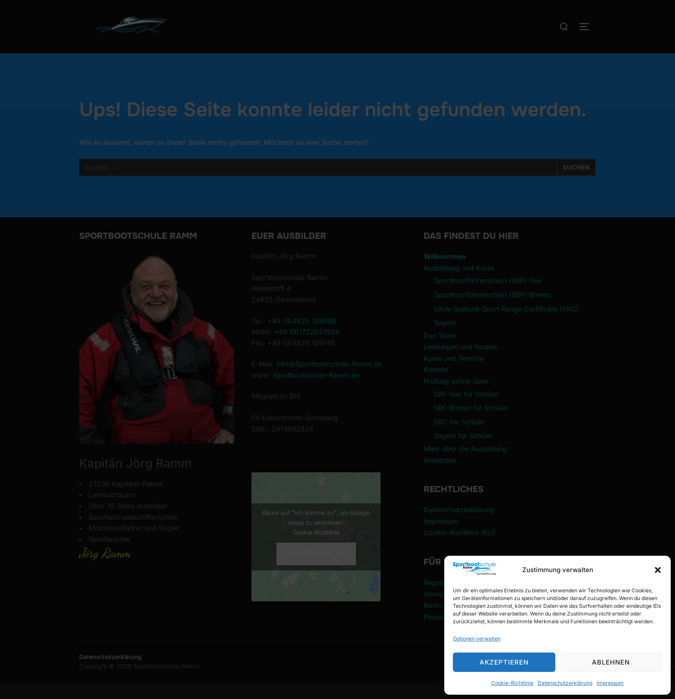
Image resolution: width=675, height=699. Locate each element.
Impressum (610, 683)
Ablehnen (611, 662)
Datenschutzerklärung (565, 683)
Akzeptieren (504, 662)
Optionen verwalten (477, 638)
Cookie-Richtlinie (512, 683)
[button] (657, 570)
